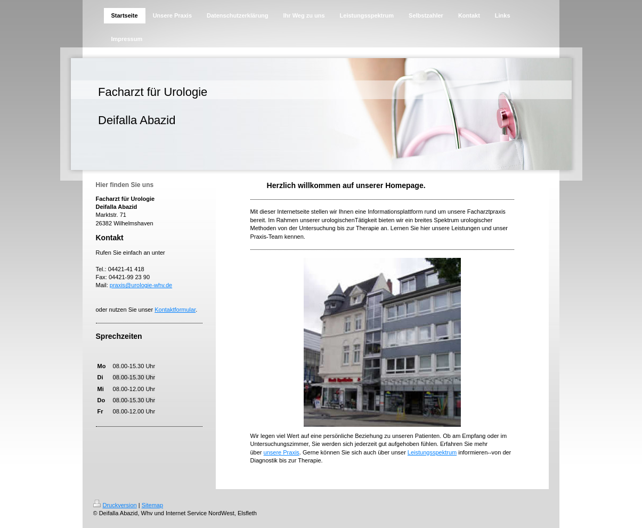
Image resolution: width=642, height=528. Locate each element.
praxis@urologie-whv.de (141, 285)
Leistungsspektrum (432, 452)
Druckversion (115, 505)
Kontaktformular (175, 309)
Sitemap (152, 505)
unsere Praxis (281, 452)
